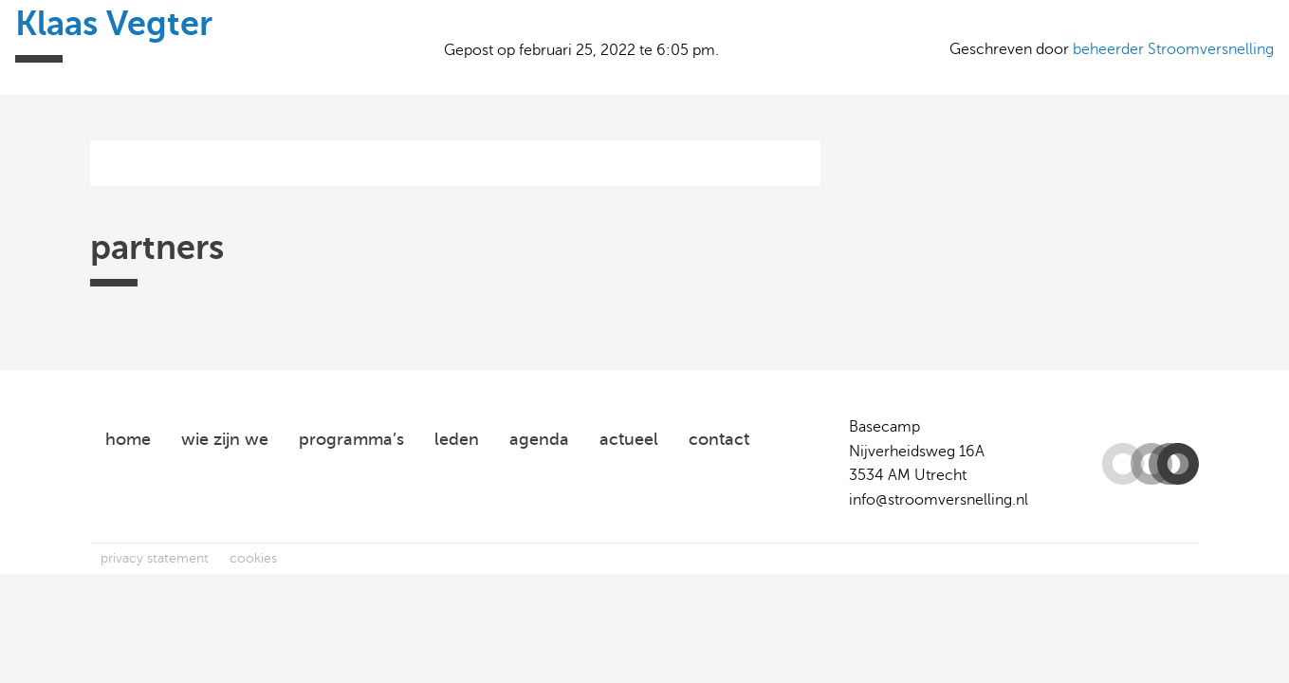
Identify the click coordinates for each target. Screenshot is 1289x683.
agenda (539, 439)
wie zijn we (224, 439)
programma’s (351, 439)
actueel (628, 439)
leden (456, 439)
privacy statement (155, 558)
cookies (253, 558)
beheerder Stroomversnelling (1173, 49)
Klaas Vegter (113, 24)
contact (719, 439)
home (128, 439)
